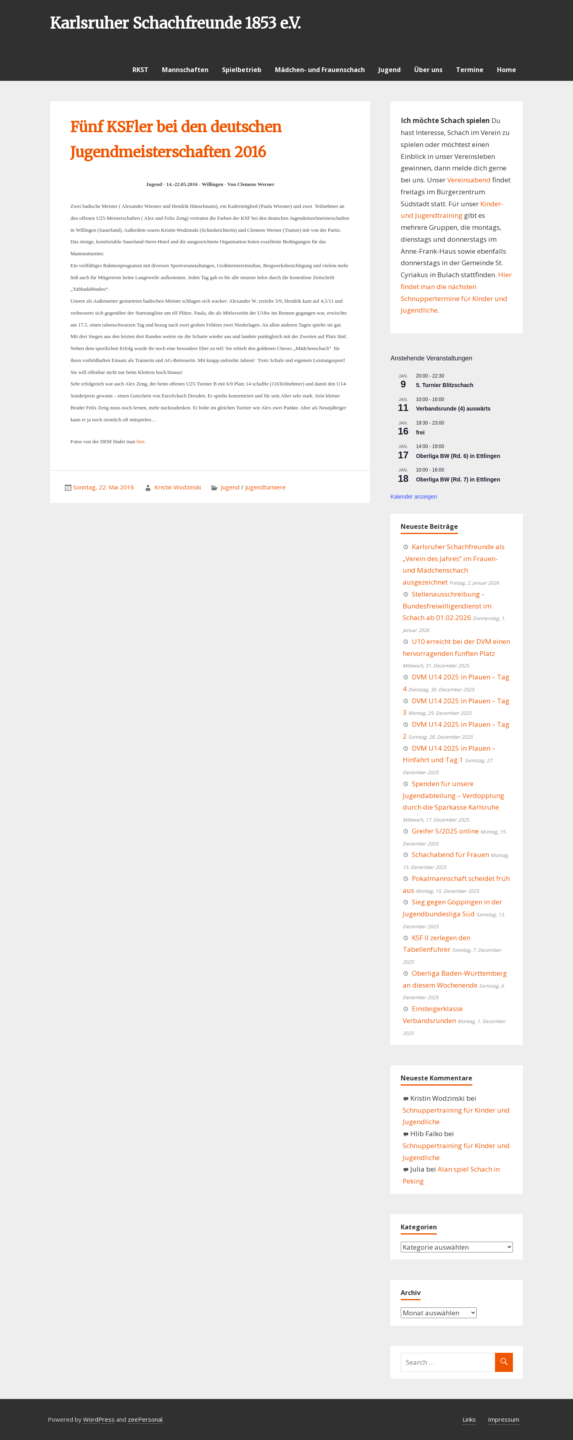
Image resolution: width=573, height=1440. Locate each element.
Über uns (428, 69)
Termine (469, 69)
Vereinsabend (469, 179)
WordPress (99, 1419)
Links (469, 1419)
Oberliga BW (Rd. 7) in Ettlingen (458, 479)
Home (506, 69)
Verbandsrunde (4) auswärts (453, 408)
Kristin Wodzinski (177, 487)
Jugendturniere (265, 487)
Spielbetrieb (241, 69)
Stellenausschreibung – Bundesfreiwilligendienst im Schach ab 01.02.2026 (447, 605)
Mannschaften (185, 69)
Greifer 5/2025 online (445, 830)
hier (140, 441)
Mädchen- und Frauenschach (320, 69)
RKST (140, 69)
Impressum (503, 1419)
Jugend (389, 69)
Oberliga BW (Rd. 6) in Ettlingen (458, 456)
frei (420, 432)
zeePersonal (145, 1419)
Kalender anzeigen (413, 496)
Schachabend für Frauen (450, 854)
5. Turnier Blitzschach (444, 385)
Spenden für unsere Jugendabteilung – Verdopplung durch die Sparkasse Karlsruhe (453, 795)
